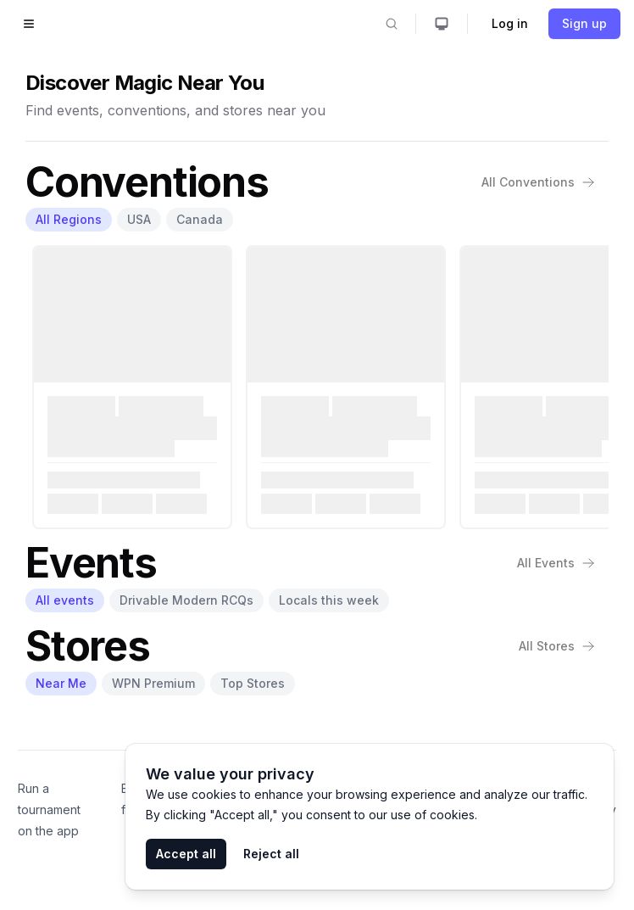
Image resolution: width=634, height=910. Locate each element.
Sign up (584, 23)
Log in (510, 23)
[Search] (391, 23)
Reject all (271, 853)
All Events (556, 562)
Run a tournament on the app (49, 809)
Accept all (186, 853)
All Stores (557, 646)
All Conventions (538, 182)
